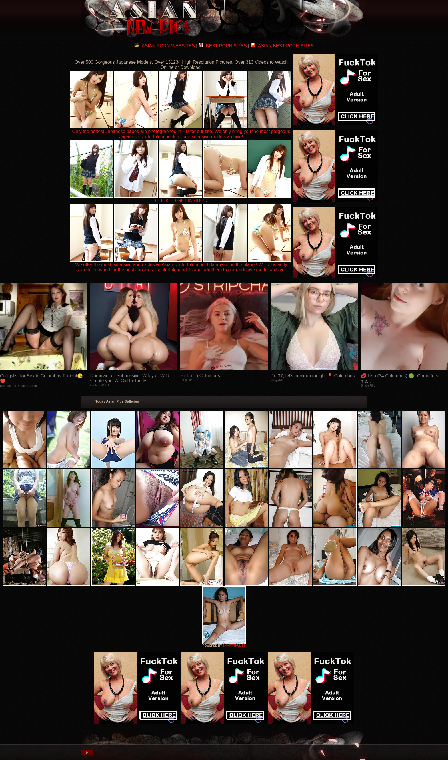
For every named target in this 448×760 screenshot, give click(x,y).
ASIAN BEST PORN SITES (282, 45)
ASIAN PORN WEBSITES (164, 45)
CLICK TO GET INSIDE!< (181, 200)
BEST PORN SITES (223, 45)
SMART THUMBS (234, 645)
